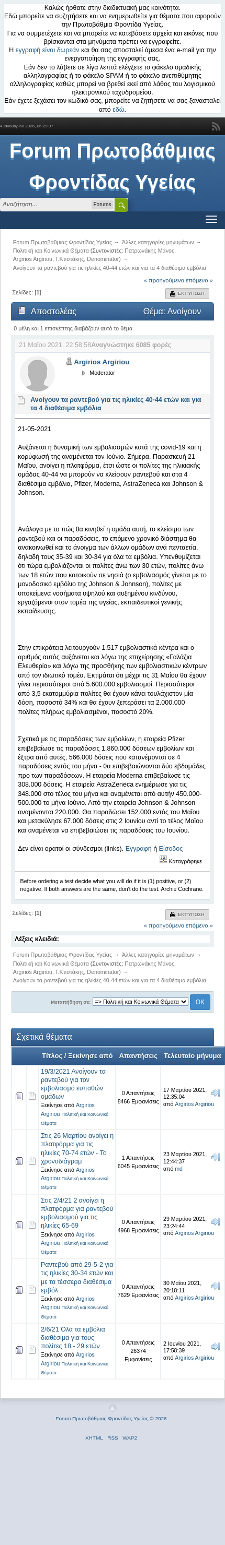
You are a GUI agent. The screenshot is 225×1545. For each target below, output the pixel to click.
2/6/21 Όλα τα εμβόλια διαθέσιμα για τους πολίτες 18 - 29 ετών (73, 1338)
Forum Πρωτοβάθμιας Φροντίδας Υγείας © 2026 (110, 1418)
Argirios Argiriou (32, 259)
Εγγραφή (139, 848)
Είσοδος (171, 848)
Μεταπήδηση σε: (71, 1002)
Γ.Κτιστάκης (69, 259)
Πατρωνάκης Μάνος (149, 250)
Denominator (103, 259)
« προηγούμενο (164, 280)
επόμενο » (199, 280)
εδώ (118, 109)
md (179, 1169)
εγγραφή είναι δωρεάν (48, 50)
